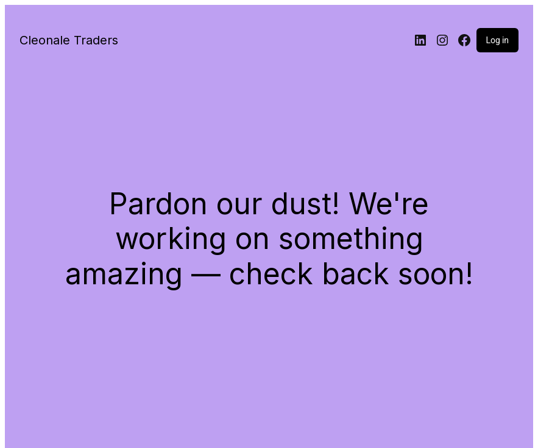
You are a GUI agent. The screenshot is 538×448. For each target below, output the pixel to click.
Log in (497, 40)
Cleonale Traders (68, 40)
